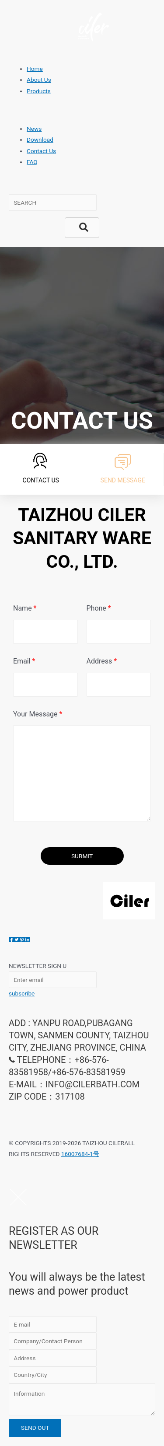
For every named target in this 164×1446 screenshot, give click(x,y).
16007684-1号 (80, 1153)
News (34, 128)
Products (39, 90)
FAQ (32, 161)
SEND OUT (35, 1427)
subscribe (22, 993)
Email (24, 661)
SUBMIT (82, 855)
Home (35, 68)
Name (25, 608)
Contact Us (41, 150)
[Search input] (53, 202)
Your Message (37, 714)
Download (40, 139)
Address (102, 661)
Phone (99, 608)
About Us (39, 79)
